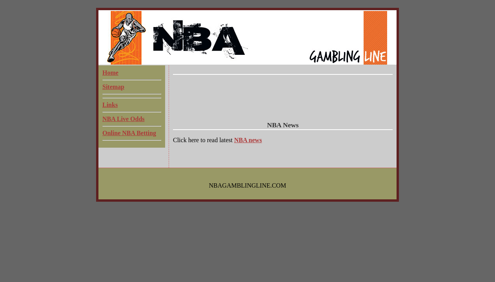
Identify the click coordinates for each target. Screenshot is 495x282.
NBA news (248, 140)
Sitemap (113, 86)
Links (110, 104)
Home (110, 72)
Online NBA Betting (129, 133)
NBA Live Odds (123, 119)
